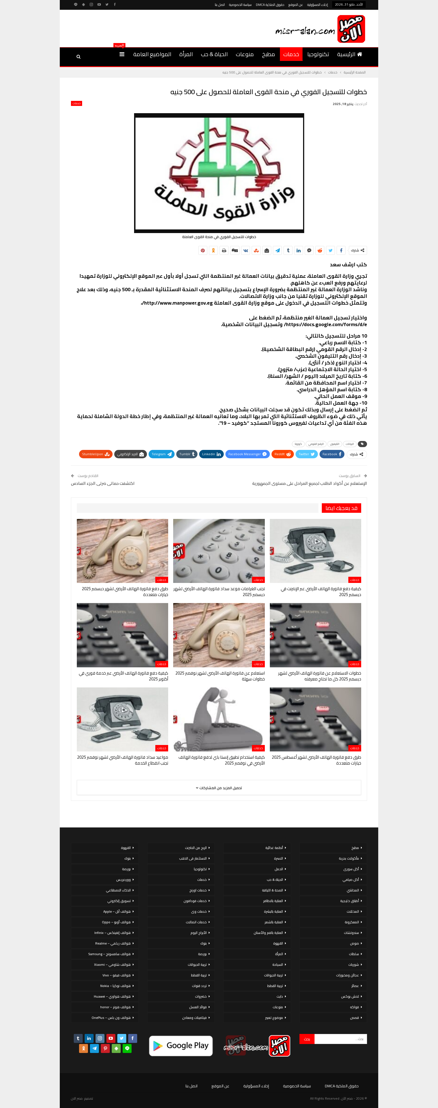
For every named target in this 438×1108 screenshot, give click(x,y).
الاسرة (278, 858)
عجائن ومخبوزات (347, 975)
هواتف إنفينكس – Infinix (112, 932)
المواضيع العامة (152, 54)
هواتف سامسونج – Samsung (109, 954)
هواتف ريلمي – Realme (113, 943)
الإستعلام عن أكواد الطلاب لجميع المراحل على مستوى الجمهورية (309, 483)
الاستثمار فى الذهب (193, 858)
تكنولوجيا (318, 54)
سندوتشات (351, 932)
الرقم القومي (316, 444)
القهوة (278, 943)
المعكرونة (352, 922)
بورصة (202, 954)
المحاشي (353, 890)
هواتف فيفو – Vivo (117, 975)
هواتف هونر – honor (115, 1007)
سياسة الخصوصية (240, 4)
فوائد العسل (198, 1007)
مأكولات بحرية (349, 858)
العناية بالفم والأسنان (268, 932)
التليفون (334, 444)
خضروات (201, 996)
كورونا (298, 444)
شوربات (353, 964)
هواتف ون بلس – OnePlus (111, 1017)
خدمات (291, 54)
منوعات (245, 54)
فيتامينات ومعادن (194, 1017)
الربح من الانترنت (196, 847)
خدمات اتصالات (196, 922)
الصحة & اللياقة (272, 890)
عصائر (355, 986)
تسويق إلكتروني (119, 901)
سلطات (354, 954)
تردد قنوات (199, 986)
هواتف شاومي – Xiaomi (112, 964)
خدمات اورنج (198, 890)
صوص (354, 943)
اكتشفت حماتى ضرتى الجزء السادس (103, 483)
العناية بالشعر (274, 922)
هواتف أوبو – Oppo (116, 922)
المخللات (353, 911)
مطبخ (268, 54)
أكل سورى (351, 869)
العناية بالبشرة (273, 911)
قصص (354, 1017)
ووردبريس (123, 879)
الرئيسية (349, 54)
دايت (280, 996)
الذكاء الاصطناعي (118, 890)
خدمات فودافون (195, 901)
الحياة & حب (214, 54)
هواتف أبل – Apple (117, 911)
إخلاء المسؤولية (317, 4)
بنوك (203, 943)
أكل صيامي (350, 879)
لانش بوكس (350, 996)
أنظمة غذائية (274, 847)
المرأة (186, 54)
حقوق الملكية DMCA (270, 4)
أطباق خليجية (349, 901)
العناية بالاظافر (273, 901)
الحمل (279, 869)
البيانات (350, 444)
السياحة (277, 964)
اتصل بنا (220, 4)
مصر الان (77, 1098)
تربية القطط (275, 986)
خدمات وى (199, 911)
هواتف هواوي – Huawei (112, 996)
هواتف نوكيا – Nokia (115, 986)
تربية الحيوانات (273, 975)
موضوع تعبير (274, 1017)
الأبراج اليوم (199, 932)
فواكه (354, 1007)
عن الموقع (296, 4)
